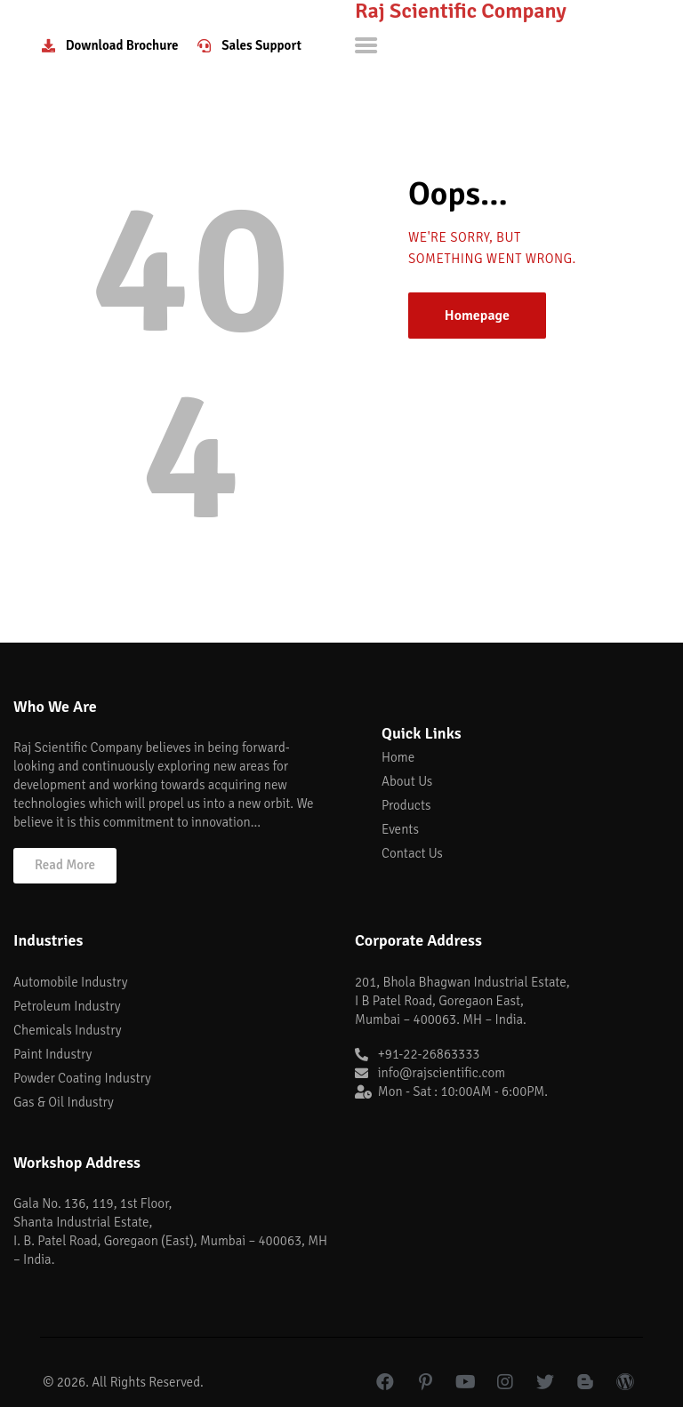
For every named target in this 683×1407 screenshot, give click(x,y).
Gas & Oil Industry (63, 1102)
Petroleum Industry (67, 1006)
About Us (407, 781)
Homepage (477, 315)
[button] (65, 865)
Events (400, 829)
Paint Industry (52, 1054)
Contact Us (412, 853)
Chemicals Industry (67, 1030)
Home (398, 757)
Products (406, 805)
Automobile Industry (70, 982)
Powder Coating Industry (82, 1078)
